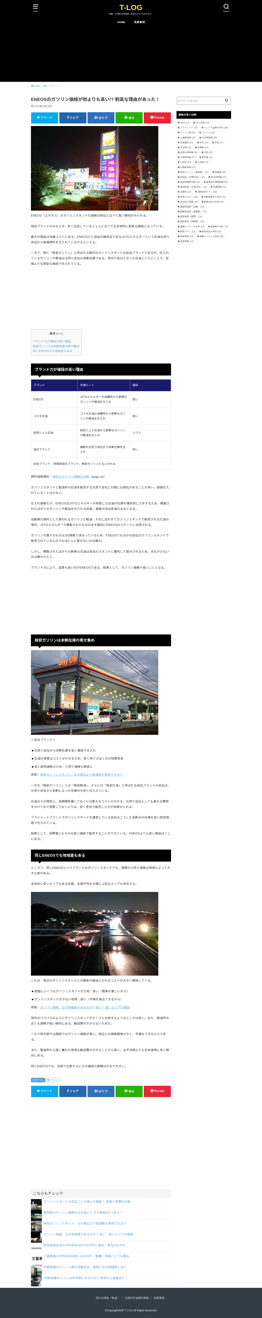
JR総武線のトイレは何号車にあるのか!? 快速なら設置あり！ (86, 1278)
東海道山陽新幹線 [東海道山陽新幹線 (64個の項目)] (217, 182)
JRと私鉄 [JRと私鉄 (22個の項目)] (202, 122)
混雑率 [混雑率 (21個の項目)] (185, 192)
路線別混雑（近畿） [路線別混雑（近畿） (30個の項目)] (192, 206)
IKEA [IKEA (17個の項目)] (184, 122)
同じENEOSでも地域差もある (52, 351)
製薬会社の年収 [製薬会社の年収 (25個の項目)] (214, 202)
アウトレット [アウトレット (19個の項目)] (189, 127)
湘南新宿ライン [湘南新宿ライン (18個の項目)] (207, 192)
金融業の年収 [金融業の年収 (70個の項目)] (219, 226)
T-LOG (131, 7)
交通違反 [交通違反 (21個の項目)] (186, 142)
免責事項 (139, 22)
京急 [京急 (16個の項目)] (204, 142)
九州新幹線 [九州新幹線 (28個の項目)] (209, 137)
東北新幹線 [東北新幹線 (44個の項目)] (218, 177)
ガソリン (39, 1080)
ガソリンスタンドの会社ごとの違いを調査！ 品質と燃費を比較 (87, 1201)
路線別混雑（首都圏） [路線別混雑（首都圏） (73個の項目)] (193, 211)
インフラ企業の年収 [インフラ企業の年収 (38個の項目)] (216, 127)
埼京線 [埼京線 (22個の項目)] (207, 157)
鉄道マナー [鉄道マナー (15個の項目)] (188, 231)
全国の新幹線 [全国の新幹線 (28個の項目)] (189, 152)
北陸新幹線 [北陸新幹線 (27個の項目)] (188, 157)
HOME (121, 22)
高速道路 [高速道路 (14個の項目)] (186, 241)
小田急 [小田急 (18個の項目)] (185, 162)
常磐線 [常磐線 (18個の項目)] (220, 172)
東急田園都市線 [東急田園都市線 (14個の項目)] (190, 182)
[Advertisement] (131, 54)
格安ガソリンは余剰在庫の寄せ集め (56, 346)
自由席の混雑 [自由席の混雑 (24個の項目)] (189, 202)
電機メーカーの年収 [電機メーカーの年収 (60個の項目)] (212, 236)
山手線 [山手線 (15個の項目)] (203, 162)
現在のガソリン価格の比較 (70, 476)
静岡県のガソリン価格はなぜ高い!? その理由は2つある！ (83, 1212)
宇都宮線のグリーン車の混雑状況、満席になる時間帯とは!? (85, 1267)
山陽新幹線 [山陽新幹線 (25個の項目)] (188, 167)
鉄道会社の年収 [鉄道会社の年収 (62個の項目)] (212, 231)
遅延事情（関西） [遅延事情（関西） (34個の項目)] (191, 216)
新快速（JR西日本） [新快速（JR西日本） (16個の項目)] (192, 177)
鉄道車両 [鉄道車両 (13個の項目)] (186, 236)
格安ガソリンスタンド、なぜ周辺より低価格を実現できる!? (81, 774)
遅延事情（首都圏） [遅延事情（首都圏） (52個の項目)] (192, 221)
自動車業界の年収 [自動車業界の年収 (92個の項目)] (215, 197)
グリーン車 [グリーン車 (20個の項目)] (187, 132)
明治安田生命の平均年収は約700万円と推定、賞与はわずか (85, 1245)
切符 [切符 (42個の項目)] (208, 152)
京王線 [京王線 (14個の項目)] (185, 147)
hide (59, 333)
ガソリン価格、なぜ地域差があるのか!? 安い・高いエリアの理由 (85, 1007)
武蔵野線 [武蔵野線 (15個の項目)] (219, 187)
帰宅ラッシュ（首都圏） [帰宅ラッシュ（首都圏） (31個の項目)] (194, 172)
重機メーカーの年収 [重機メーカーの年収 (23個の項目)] (192, 226)
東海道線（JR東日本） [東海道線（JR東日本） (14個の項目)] (193, 187)
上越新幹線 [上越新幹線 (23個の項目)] (188, 137)
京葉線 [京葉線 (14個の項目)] (203, 147)
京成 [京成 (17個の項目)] (219, 142)
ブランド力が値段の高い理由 (52, 341)
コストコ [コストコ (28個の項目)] (208, 132)
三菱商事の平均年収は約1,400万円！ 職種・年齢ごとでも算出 (86, 1256)
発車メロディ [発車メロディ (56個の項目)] (189, 197)
